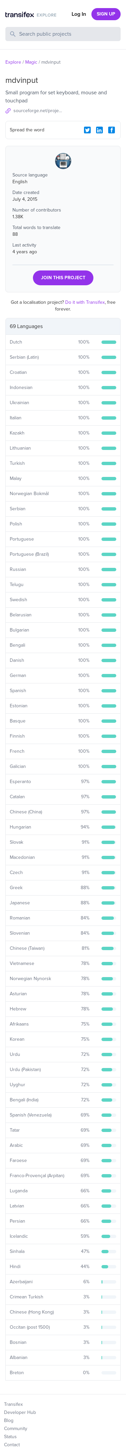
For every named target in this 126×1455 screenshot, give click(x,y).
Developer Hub (20, 1412)
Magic (31, 62)
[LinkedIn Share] (99, 130)
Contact (12, 1445)
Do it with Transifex (85, 302)
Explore (13, 62)
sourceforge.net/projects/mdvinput (38, 111)
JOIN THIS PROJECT (63, 278)
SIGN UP (106, 14)
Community (15, 1428)
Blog (8, 1420)
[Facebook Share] (112, 130)
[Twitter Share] (87, 130)
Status (10, 1437)
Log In (79, 14)
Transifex (13, 1404)
